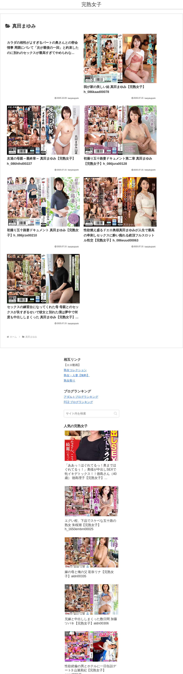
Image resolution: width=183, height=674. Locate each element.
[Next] (13, 667)
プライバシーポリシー (100, 650)
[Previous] (4, 667)
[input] (91, 368)
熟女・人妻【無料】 (77, 330)
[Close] (20, 669)
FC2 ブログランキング (78, 356)
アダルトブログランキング (81, 351)
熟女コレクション (75, 324)
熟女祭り (69, 335)
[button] (115, 368)
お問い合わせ (77, 650)
